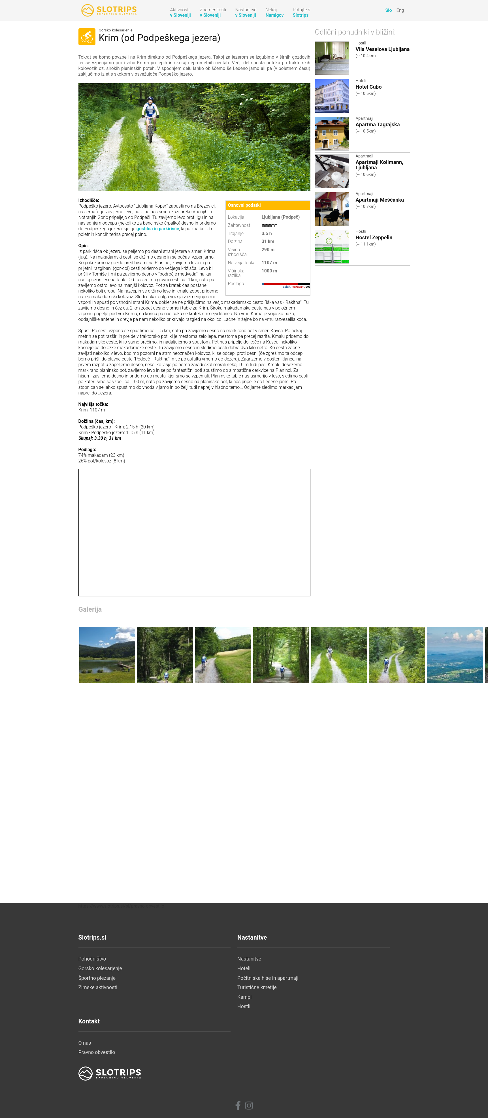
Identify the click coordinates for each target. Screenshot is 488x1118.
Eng (400, 10)
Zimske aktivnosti (98, 1065)
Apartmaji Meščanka (380, 200)
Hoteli (361, 80)
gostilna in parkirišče (157, 228)
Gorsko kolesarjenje (116, 30)
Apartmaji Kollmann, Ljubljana (379, 164)
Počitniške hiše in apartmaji (219, 1056)
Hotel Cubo (369, 87)
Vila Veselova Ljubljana (383, 49)
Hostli (361, 43)
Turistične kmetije (208, 1065)
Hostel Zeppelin (374, 237)
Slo (388, 10)
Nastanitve (200, 1037)
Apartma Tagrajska (378, 124)
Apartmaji (365, 118)
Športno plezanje (97, 1056)
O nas (305, 1037)
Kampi (196, 1075)
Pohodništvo (92, 1037)
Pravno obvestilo (317, 1046)
